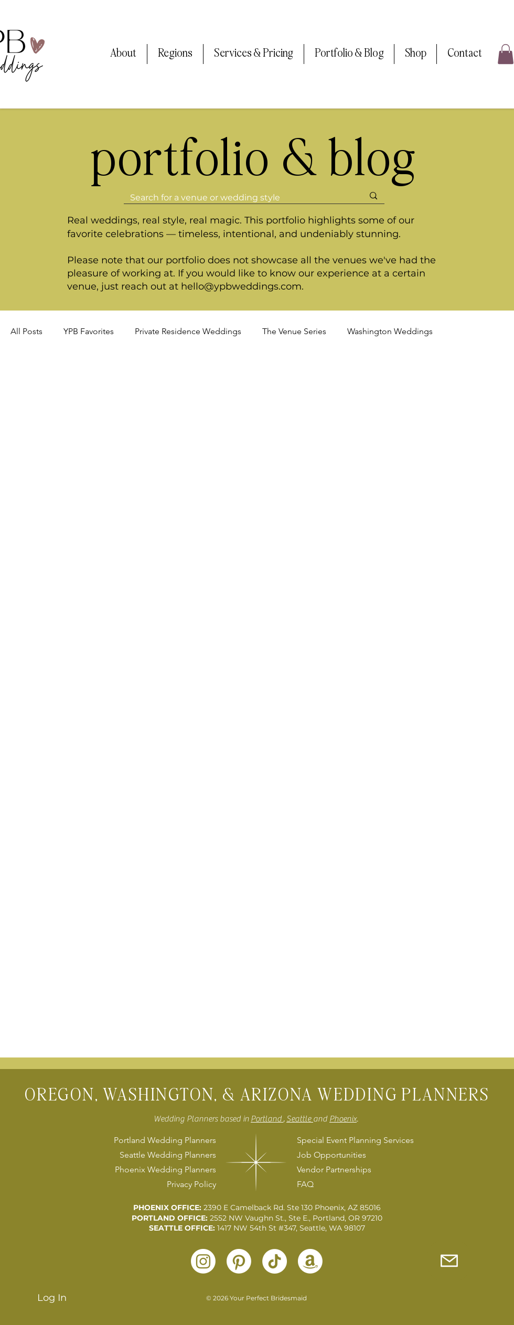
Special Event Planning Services (354, 1140)
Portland (267, 1119)
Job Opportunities (331, 1155)
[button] (123, 54)
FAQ (305, 1184)
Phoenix (343, 1119)
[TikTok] (274, 1261)
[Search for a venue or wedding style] (239, 198)
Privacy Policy (191, 1184)
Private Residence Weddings (188, 331)
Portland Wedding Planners (165, 1140)
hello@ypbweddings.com (241, 286)
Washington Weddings (390, 331)
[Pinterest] (239, 1261)
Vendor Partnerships (334, 1169)
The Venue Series (294, 331)
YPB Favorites (88, 331)
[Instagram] (203, 1261)
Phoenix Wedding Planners (165, 1169)
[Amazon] (310, 1261)
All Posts (26, 331)
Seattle (299, 1119)
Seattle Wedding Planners (168, 1155)
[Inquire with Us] (449, 1260)
